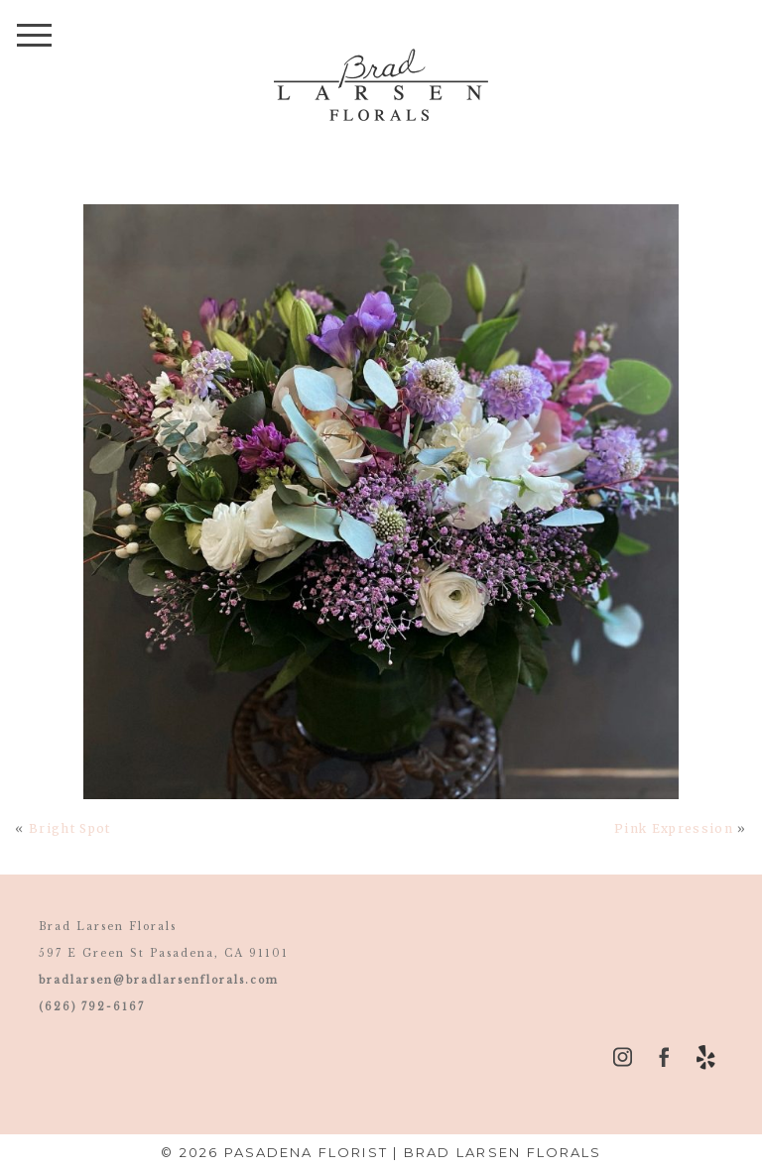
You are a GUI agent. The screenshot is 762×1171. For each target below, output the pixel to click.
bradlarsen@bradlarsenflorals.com (159, 980)
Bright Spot (70, 828)
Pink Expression (673, 828)
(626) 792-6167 (92, 1006)
